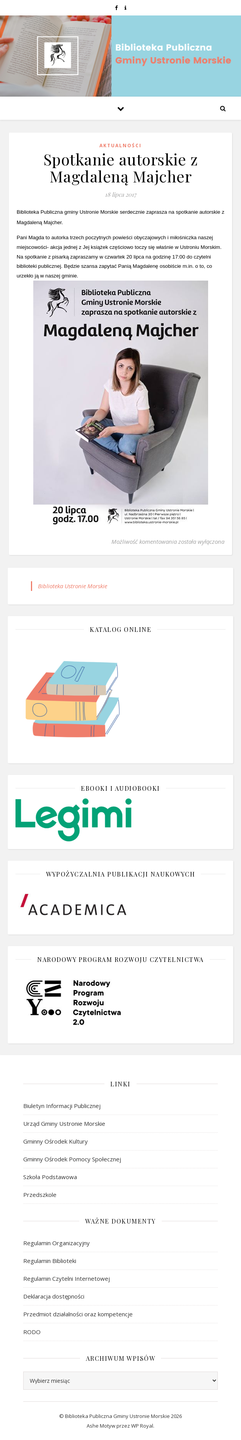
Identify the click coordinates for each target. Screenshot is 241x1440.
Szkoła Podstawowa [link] (50, 1177)
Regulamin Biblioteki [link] (49, 1261)
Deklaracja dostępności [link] (53, 1296)
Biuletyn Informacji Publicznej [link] (62, 1106)
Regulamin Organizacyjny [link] (56, 1243)
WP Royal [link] (142, 1425)
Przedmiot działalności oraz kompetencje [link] (78, 1314)
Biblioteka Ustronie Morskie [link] (72, 586)
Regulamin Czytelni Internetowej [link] (66, 1278)
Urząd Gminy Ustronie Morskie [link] (64, 1123)
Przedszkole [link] (39, 1194)
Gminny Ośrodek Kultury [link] (55, 1141)
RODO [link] (32, 1332)
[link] (117, 7)
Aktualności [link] (120, 145)
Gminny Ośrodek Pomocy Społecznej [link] (72, 1159)
